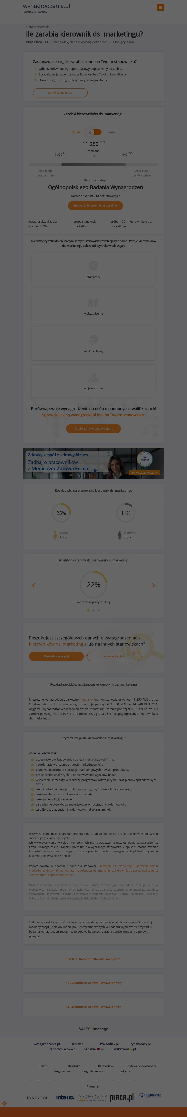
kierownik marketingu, (60, 870)
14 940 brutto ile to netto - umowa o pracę (93, 1007)
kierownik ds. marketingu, (116, 866)
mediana (86, 699)
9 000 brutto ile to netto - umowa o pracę (93, 959)
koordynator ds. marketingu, (95, 870)
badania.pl (93, 1049)
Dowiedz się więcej (56, 656)
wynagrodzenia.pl (47, 1044)
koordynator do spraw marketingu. (51, 875)
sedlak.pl (77, 1044)
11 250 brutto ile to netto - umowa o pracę (93, 983)
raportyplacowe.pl (62, 1049)
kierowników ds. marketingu (57, 644)
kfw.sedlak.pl (109, 1044)
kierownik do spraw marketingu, (136, 870)
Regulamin (62, 1071)
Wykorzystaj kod (114, 656)
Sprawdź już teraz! (60, 93)
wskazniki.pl (125, 1049)
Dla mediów (105, 1066)
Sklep (42, 1066)
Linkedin (125, 1071)
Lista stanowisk (37, 27)
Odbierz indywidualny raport (93, 428)
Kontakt (74, 1066)
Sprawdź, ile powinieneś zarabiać (95, 205)
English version (93, 1071)
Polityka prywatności (140, 1066)
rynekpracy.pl (141, 1044)
